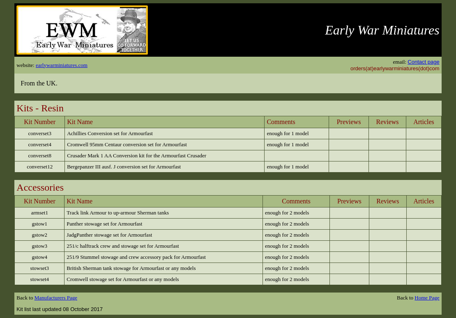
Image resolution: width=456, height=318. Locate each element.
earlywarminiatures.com (62, 65)
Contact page (423, 62)
